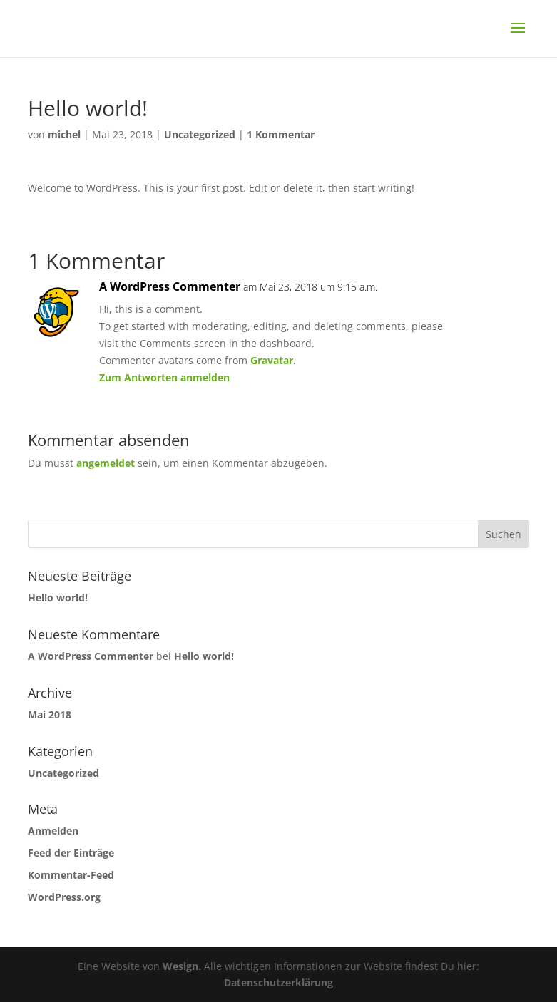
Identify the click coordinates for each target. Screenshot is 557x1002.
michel (64, 134)
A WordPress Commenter (169, 286)
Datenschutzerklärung (278, 982)
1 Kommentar (281, 134)
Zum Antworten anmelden (164, 377)
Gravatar (271, 360)
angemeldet (105, 463)
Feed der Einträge (71, 852)
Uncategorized (199, 134)
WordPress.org (64, 897)
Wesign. (182, 966)
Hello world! (58, 597)
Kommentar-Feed (71, 875)
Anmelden (53, 830)
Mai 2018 (49, 714)
